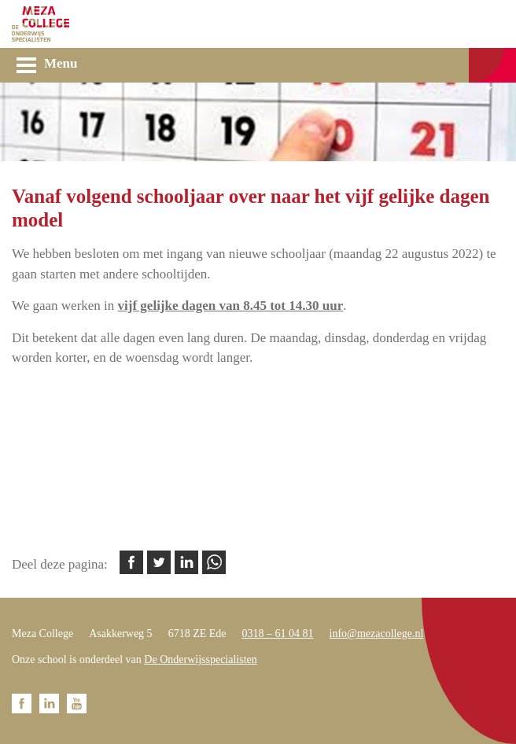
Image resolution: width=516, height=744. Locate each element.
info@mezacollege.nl (377, 633)
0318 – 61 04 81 (278, 633)
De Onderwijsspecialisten (200, 659)
